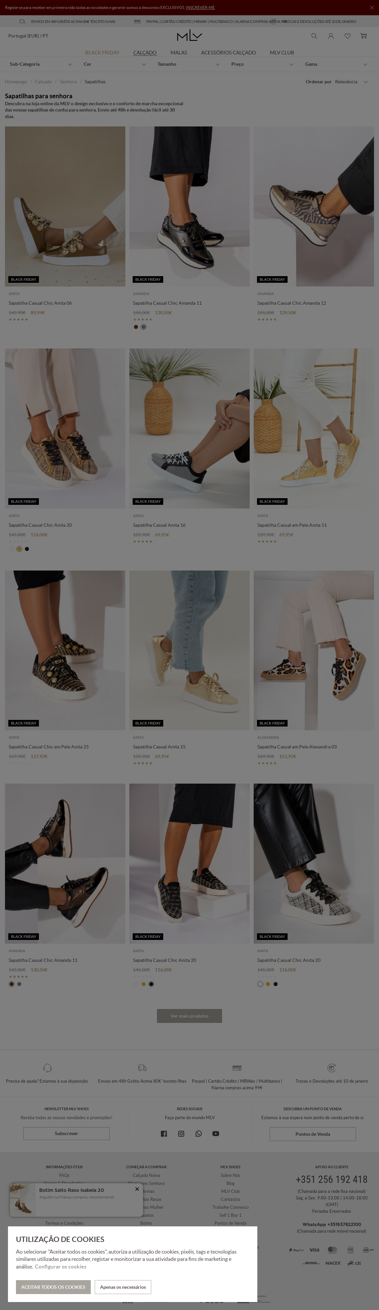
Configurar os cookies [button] (60, 1267)
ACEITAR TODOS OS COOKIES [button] (53, 1287)
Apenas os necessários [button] (123, 1287)
